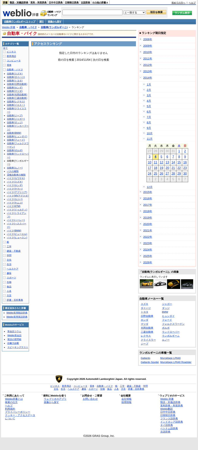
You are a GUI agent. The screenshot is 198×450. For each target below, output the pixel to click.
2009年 (147, 45)
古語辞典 (85, 2)
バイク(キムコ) (14, 202)
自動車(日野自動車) (17, 84)
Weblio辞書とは (14, 398)
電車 (9, 65)
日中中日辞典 (56, 2)
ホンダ (144, 319)
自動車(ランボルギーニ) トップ (19, 21)
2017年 (147, 204)
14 (173, 162)
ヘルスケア (12, 268)
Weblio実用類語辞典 (16, 312)
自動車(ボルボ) (14, 150)
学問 (9, 255)
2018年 (147, 211)
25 (155, 173)
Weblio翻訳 (166, 408)
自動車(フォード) (16, 140)
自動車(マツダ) (14, 91)
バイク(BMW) (14, 230)
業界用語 (11, 56)
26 (161, 173)
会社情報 (126, 398)
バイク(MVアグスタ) (17, 195)
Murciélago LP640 (170, 358)
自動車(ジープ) (14, 115)
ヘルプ (192, 2)
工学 (9, 246)
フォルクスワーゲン (173, 323)
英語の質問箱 (14, 339)
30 (185, 173)
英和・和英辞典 (38, 2)
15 (179, 162)
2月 (149, 89)
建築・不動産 (14, 251)
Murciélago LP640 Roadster (175, 362)
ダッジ (166, 308)
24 (149, 173)
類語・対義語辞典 (19, 2)
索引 (41, 21)
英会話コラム (14, 331)
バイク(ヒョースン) (17, 237)
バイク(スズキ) (14, 181)
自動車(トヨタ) (14, 80)
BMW (165, 311)
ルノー (166, 339)
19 (161, 168)
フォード (167, 319)
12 (161, 162)
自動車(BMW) (14, 133)
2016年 (147, 198)
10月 (150, 133)
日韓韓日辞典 (72, 2)
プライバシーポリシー (17, 411)
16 (185, 162)
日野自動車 (147, 316)
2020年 (147, 224)
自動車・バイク (28, 27)
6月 (149, 111)
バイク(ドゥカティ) (17, 209)
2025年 (147, 256)
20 (167, 168)
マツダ (144, 323)
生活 (9, 264)
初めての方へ (178, 2)
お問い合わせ (90, 398)
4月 (149, 100)
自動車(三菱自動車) (17, 98)
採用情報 (126, 402)
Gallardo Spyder (150, 362)
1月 (149, 84)
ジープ (144, 343)
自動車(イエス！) (16, 105)
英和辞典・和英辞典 (171, 405)
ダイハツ (146, 308)
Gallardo (145, 358)
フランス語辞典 (169, 418)
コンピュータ (14, 60)
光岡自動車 (147, 327)
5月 (149, 106)
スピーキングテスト (17, 347)
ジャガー (167, 304)
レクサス (146, 335)
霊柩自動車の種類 (16, 174)
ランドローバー (171, 331)
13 (167, 162)
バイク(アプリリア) (17, 192)
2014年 (147, 77)
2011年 (147, 58)
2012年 (147, 64)
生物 (9, 282)
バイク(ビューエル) (17, 234)
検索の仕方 (11, 402)
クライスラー (148, 339)
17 (149, 168)
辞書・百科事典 (15, 300)
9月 (149, 127)
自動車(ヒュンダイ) (17, 136)
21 (173, 168)
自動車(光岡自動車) (17, 94)
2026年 (147, 262)
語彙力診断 (13, 343)
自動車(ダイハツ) (16, 77)
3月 (149, 95)
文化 (9, 260)
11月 (150, 138)
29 (179, 173)
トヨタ (144, 311)
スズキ (144, 304)
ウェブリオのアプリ (55, 398)
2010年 (147, 52)
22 (179, 168)
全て (5, 48)
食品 (9, 286)
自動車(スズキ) (14, 73)
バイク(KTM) (13, 206)
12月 (150, 187)
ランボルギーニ (171, 335)
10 (149, 162)
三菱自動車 (147, 331)
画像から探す (54, 21)
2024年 (147, 249)
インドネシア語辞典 (171, 421)
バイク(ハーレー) (16, 220)
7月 (149, 117)
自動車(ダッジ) (14, 122)
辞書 (5, 2)
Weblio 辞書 (8, 27)
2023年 (147, 243)
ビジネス (11, 51)
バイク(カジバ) (14, 199)
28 (173, 173)
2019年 (147, 217)
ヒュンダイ (168, 316)
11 (155, 162)
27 (167, 173)
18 (155, 168)
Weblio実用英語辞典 (16, 317)
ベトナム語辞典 (169, 428)
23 (185, 168)
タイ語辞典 (166, 425)
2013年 (147, 71)
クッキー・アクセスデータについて (20, 417)
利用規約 (10, 408)
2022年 (147, 236)
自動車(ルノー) (14, 167)
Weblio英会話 (14, 335)
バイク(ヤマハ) (14, 188)
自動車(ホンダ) (14, 87)
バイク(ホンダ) (14, 185)
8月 (149, 122)
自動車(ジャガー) (16, 119)
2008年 (147, 39)
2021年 (147, 230)
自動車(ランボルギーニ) (54, 27)
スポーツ (11, 277)
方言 (9, 295)
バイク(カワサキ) (16, 178)
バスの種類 (13, 171)
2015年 (147, 192)
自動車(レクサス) (16, 101)
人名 (9, 291)
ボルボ (166, 327)
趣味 (9, 273)
